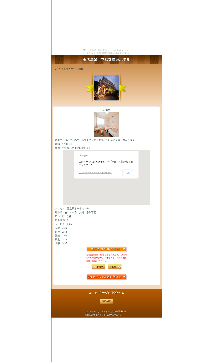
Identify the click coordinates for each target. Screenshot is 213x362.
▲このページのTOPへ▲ (106, 292)
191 (69, 216)
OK (128, 172)
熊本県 (64, 68)
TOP (55, 68)
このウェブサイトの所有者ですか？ (95, 172)
